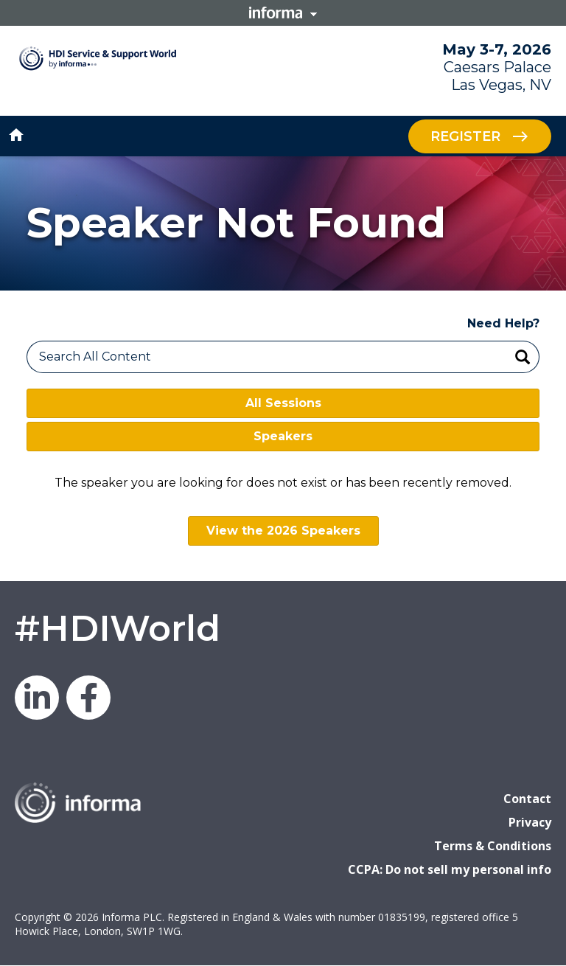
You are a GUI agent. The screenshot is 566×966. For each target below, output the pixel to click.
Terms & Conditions (492, 846)
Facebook (88, 697)
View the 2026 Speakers (283, 531)
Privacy (530, 822)
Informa (283, 12)
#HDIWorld (117, 628)
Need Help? (503, 323)
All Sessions (283, 403)
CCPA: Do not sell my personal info (449, 869)
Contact (527, 798)
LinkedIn (37, 697)
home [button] (16, 135)
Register (465, 136)
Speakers (283, 436)
